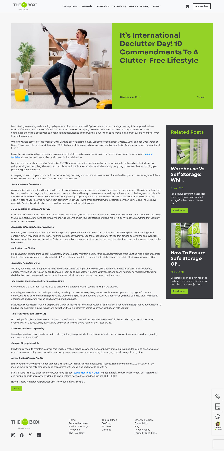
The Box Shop (101, 6)
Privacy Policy (142, 429)
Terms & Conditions (146, 433)
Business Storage (79, 426)
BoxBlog (144, 6)
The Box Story (118, 6)
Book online (201, 6)
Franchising (141, 423)
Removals (87, 6)
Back (16, 388)
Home (72, 419)
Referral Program (144, 419)
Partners (133, 6)
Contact (156, 6)
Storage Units (70, 6)
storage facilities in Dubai (87, 372)
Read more (179, 210)
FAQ (137, 426)
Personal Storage (78, 423)
